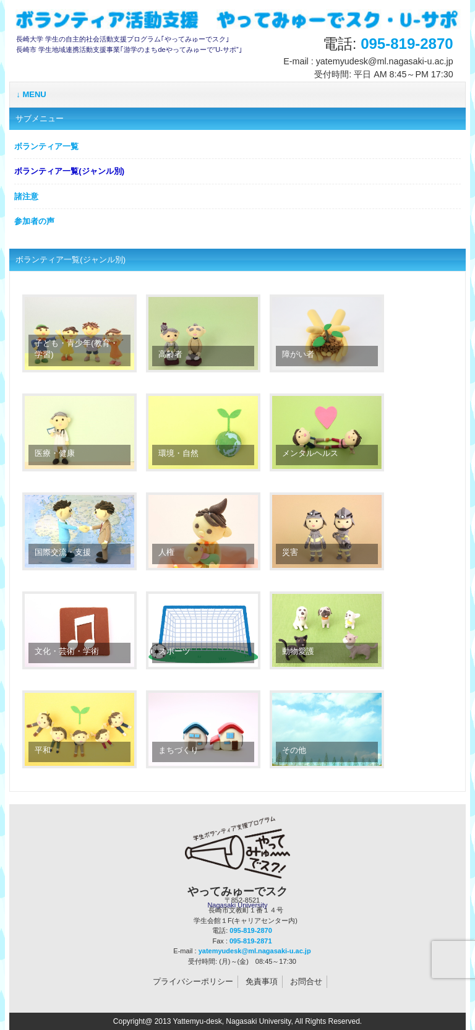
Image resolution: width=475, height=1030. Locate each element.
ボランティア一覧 (46, 146)
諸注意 (26, 196)
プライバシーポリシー (193, 981)
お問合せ (306, 981)
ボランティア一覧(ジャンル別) (69, 171)
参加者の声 (34, 221)
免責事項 (262, 981)
